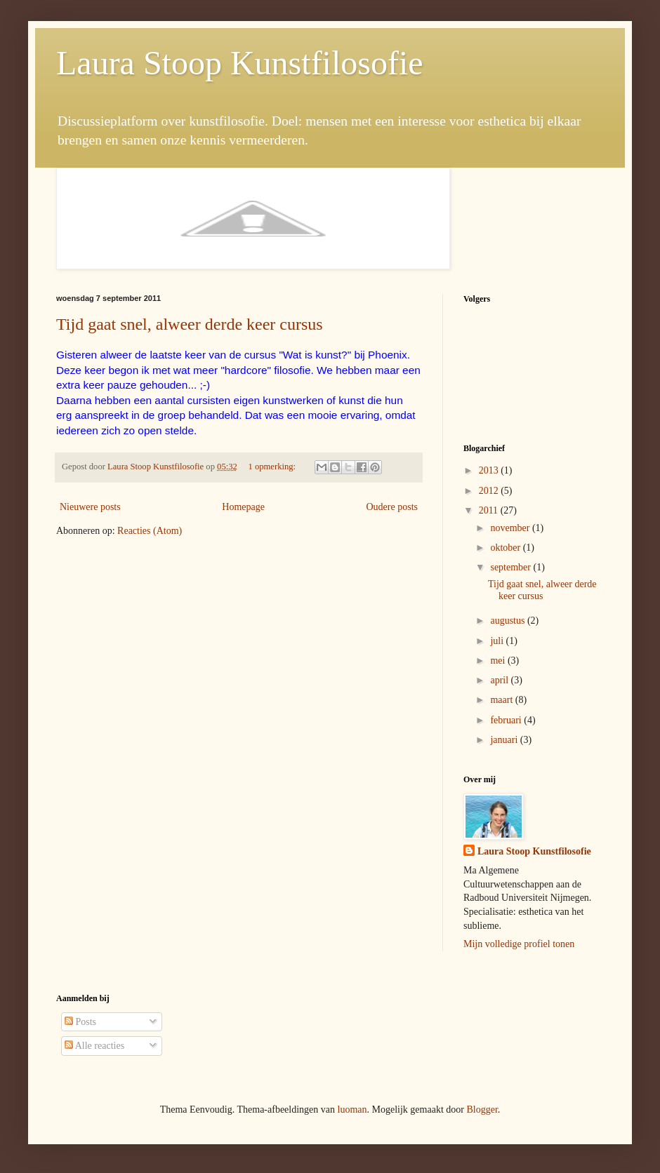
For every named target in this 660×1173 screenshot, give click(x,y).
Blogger (481, 1109)
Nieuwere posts (90, 507)
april (500, 680)
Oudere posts (392, 507)
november (511, 528)
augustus (508, 620)
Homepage (243, 507)
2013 (490, 470)
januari (505, 740)
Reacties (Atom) (149, 530)
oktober (506, 547)
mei (499, 660)
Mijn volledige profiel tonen (518, 944)
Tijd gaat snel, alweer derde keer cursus (189, 324)
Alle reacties (94, 1045)
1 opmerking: (273, 466)
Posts (80, 1022)
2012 (490, 490)
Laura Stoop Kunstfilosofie (239, 62)
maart (502, 700)
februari (507, 720)
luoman (352, 1109)
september (511, 567)
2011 (490, 510)
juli (498, 641)
